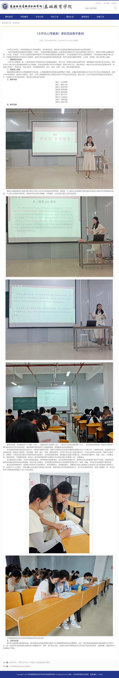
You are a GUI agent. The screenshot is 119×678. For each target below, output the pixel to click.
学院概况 (24, 17)
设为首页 (98, 3)
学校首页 (114, 3)
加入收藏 (106, 3)
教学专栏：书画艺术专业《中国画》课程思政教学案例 (30, 662)
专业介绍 (39, 17)
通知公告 (70, 17)
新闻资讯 (85, 17)
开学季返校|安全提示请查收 (20, 666)
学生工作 (55, 17)
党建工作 (100, 17)
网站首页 (9, 17)
